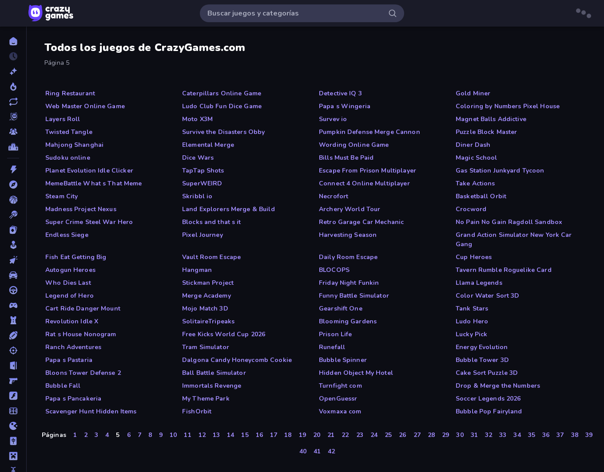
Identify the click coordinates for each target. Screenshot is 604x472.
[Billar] (13, 214)
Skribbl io (197, 196)
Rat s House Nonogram (80, 334)
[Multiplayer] (13, 131)
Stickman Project (208, 283)
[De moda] (13, 86)
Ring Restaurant (70, 93)
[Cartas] (13, 229)
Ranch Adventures (73, 347)
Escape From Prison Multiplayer (367, 170)
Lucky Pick (471, 334)
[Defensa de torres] (13, 320)
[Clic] (13, 259)
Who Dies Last (68, 283)
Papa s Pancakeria (73, 398)
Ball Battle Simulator (214, 373)
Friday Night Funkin (349, 283)
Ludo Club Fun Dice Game (222, 106)
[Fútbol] (13, 410)
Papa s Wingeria (344, 106)
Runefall (332, 347)
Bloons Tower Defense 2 (83, 373)
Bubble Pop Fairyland (489, 411)
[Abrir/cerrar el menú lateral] (14, 13)
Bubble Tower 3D (482, 360)
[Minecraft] (13, 456)
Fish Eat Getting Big (76, 257)
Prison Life (335, 334)
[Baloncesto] (13, 199)
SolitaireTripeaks (208, 321)
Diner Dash (473, 145)
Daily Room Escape (348, 257)
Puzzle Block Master (486, 132)
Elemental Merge (208, 145)
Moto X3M (197, 119)
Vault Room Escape (211, 257)
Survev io (333, 119)
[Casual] (13, 244)
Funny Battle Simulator (354, 295)
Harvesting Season (348, 235)
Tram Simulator (205, 347)
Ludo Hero (472, 321)
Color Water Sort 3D (488, 295)
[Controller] (13, 305)
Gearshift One (340, 308)
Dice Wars (198, 157)
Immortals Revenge (211, 386)
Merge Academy (206, 295)
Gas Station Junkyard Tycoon (500, 170)
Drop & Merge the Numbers (498, 386)
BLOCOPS (334, 270)
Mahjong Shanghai (74, 145)
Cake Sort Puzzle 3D (487, 373)
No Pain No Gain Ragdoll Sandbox (509, 222)
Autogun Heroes (70, 270)
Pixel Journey (202, 235)
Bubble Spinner (343, 360)
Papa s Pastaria (68, 360)
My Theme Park (206, 398)
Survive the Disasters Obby (223, 132)
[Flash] (13, 395)
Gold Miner (473, 93)
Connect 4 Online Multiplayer (364, 183)
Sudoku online (67, 157)
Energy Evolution (482, 347)
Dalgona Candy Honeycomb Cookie (237, 360)
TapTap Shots (203, 170)
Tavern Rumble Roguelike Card (504, 270)
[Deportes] (13, 335)
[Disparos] (13, 350)
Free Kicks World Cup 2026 (223, 334)
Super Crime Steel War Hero (89, 222)
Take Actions (475, 183)
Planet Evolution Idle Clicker (89, 170)
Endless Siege (66, 235)
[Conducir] (13, 290)
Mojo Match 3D (205, 308)
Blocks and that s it (211, 222)
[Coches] (13, 275)
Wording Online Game (354, 145)
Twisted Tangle (68, 132)
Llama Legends (479, 283)
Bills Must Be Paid (346, 157)
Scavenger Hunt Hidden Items (91, 411)
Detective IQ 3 (340, 93)
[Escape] (13, 365)
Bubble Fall (62, 386)
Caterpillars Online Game (221, 93)
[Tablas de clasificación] (13, 146)
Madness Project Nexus (80, 209)
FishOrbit (196, 411)
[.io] (13, 425)
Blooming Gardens (348, 321)
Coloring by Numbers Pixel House (508, 106)
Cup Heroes (474, 257)
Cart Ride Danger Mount (82, 308)
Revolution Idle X (71, 321)
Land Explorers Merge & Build (228, 209)
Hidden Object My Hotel (356, 373)
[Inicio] (13, 41)
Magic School (476, 157)
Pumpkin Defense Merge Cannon (369, 132)
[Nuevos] (13, 71)
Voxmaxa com (340, 411)
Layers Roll (62, 119)
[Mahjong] (13, 440)
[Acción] (13, 169)
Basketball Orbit (481, 196)
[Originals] (13, 116)
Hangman (197, 270)
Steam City (61, 196)
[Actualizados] (13, 101)
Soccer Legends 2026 (488, 398)
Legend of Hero (69, 295)
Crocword (471, 209)
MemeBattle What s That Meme (93, 183)
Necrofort (333, 196)
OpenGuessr (338, 398)
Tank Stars (472, 308)
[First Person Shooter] (13, 380)
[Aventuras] (13, 184)
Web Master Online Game (85, 106)
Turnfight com (340, 386)
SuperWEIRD (202, 183)
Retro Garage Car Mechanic (361, 222)
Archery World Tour (349, 209)
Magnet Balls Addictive (491, 119)
